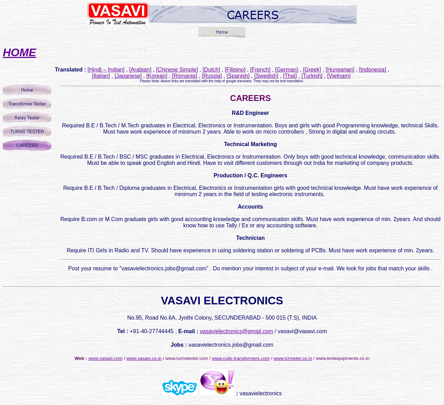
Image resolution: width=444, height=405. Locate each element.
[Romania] (184, 76)
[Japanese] (128, 76)
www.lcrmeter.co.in (293, 358)
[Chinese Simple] (177, 70)
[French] (260, 70)
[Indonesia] (372, 70)
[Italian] (101, 76)
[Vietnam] (338, 76)
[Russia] (212, 76)
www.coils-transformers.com (241, 358)
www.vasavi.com (105, 358)
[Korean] (156, 76)
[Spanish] (238, 76)
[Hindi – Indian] (106, 70)
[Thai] (290, 76)
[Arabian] (140, 70)
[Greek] (312, 70)
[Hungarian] (340, 70)
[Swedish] (266, 76)
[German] (286, 70)
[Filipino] (235, 70)
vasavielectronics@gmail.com (236, 331)
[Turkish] (312, 76)
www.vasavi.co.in (143, 358)
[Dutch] (211, 70)
